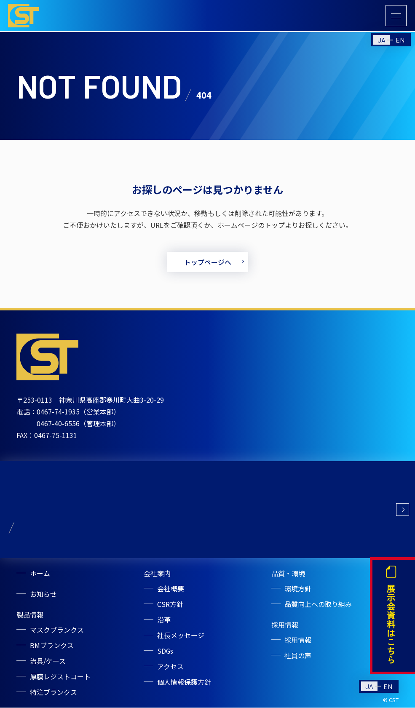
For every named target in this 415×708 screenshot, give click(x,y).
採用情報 (298, 642)
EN (400, 41)
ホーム (40, 577)
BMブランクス (52, 647)
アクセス (170, 668)
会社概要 (170, 592)
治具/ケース (48, 662)
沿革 (164, 622)
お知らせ (43, 597)
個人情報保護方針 (184, 683)
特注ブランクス (53, 693)
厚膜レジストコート (60, 678)
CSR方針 (170, 607)
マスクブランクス (57, 632)
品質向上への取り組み (318, 607)
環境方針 (298, 592)
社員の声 (298, 657)
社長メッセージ (180, 637)
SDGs (165, 652)
